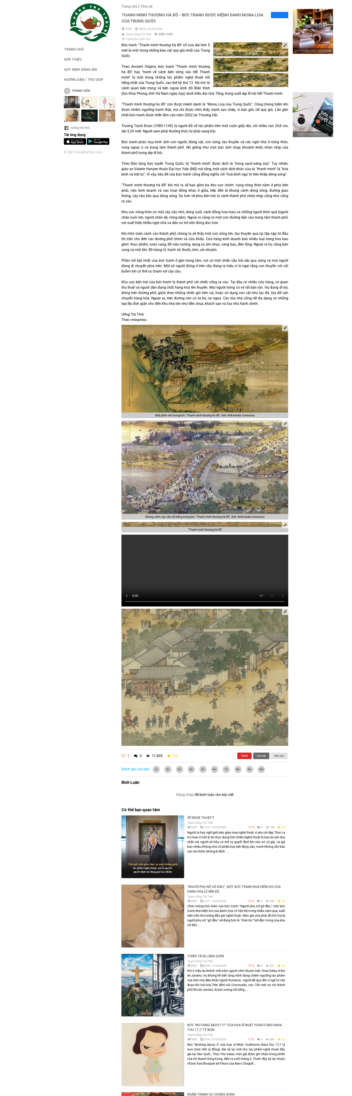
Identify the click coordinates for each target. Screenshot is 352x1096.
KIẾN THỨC (165, 34)
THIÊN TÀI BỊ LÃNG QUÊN (205, 956)
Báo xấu (279, 755)
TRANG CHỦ (74, 49)
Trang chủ (129, 6)
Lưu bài (261, 755)
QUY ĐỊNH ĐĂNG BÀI (80, 69)
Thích (244, 755)
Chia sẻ (146, 6)
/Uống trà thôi (77, 128)
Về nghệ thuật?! (200, 818)
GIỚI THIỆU (73, 59)
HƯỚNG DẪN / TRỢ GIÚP (83, 79)
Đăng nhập (185, 795)
